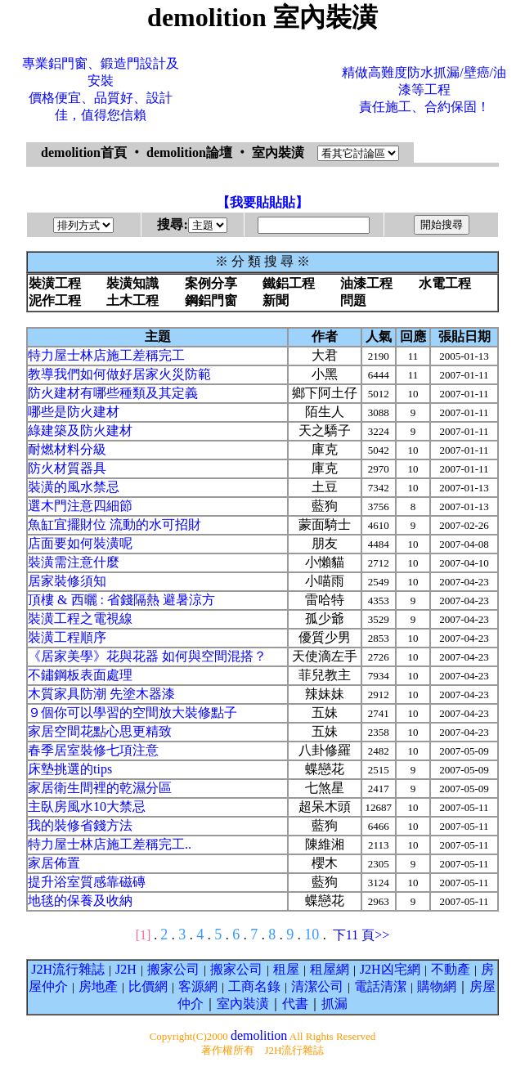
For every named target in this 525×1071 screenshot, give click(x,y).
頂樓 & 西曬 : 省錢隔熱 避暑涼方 (121, 600)
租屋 (286, 969)
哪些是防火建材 (73, 412)
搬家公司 (173, 969)
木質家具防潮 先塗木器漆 (101, 694)
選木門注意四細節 (80, 506)
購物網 (436, 986)
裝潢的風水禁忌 (73, 487)
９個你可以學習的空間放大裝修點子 (132, 712)
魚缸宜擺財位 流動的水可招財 (114, 524)
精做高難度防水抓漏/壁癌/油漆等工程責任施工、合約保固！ (424, 89)
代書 (295, 1004)
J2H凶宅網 (390, 969)
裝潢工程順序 (67, 637)
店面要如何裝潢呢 (80, 543)
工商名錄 (254, 986)
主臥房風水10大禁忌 (87, 806)
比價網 (148, 986)
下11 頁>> (361, 935)
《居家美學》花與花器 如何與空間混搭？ (147, 656)
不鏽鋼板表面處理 (80, 675)
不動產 (450, 969)
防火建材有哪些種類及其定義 (113, 393)
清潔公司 (317, 986)
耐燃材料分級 (67, 449)
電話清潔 (380, 986)
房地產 (98, 986)
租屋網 (329, 969)
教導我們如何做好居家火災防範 (119, 374)
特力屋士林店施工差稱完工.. (109, 844)
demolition (259, 1035)
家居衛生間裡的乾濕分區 (100, 788)
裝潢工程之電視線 (80, 618)
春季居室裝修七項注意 (93, 750)
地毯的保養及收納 (80, 900)
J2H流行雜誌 (68, 969)
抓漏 (334, 1004)
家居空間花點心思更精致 (100, 731)
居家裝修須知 (67, 581)
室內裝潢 (243, 1004)
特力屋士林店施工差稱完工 (106, 355)
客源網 (198, 986)
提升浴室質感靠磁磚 (87, 882)
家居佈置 (54, 863)
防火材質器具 (67, 468)
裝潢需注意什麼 (73, 562)
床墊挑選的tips (70, 769)
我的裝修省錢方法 (80, 825)
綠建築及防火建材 (80, 430)
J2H (126, 969)
